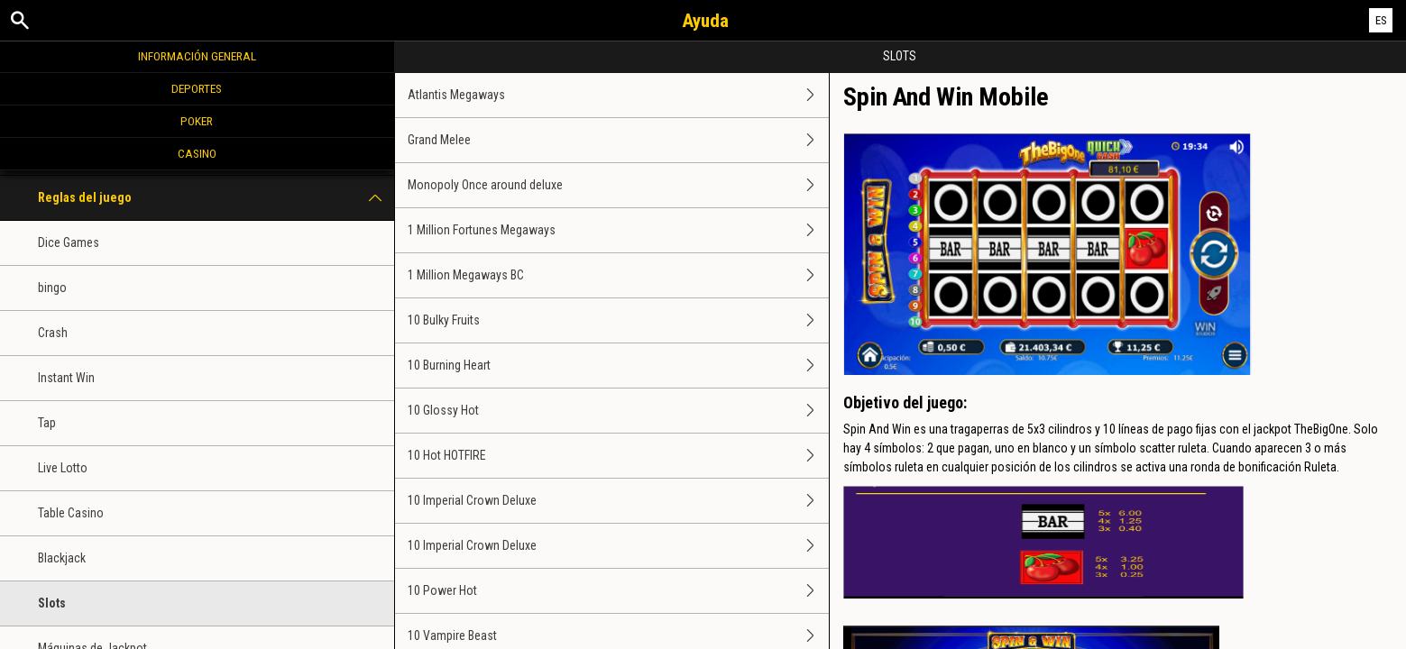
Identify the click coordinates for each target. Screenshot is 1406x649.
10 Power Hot (618, 591)
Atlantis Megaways (618, 95)
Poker (196, 121)
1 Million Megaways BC (618, 275)
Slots (52, 603)
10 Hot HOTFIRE (618, 456)
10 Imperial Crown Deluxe (618, 501)
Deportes (196, 88)
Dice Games (68, 242)
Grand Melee (618, 140)
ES (1381, 20)
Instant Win (66, 377)
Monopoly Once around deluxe (618, 185)
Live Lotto (62, 468)
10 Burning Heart (618, 365)
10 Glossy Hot (618, 410)
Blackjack (62, 558)
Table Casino (71, 513)
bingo (52, 287)
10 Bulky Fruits (618, 320)
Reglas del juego (216, 198)
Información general (197, 56)
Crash (53, 332)
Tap (47, 423)
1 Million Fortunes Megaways (618, 230)
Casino (197, 153)
